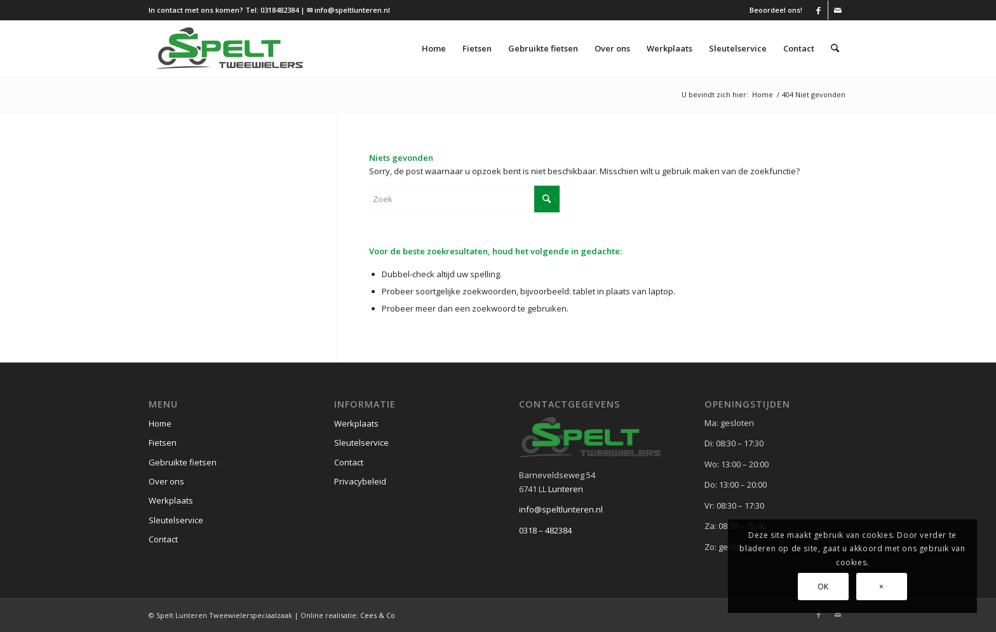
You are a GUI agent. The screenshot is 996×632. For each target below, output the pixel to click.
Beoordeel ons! (776, 10)
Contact (163, 539)
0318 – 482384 (545, 530)
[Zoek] (835, 48)
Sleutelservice (176, 520)
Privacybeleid (360, 481)
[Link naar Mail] (837, 10)
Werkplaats (171, 500)
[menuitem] (772, 10)
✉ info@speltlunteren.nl (348, 10)
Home (160, 423)
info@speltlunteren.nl (561, 509)
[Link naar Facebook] (818, 10)
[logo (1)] (230, 48)
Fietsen (163, 442)
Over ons (166, 481)
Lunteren (565, 489)
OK (823, 586)
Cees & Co (377, 615)
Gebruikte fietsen (183, 462)
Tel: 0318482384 (272, 10)
